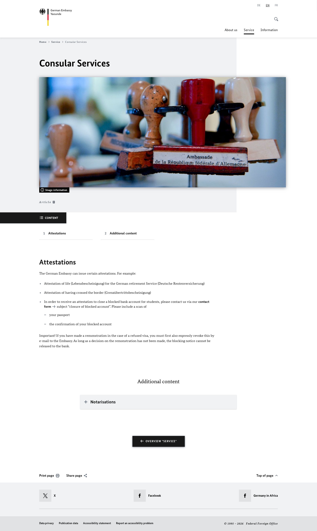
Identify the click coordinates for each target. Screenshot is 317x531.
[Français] (276, 5)
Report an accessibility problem (134, 523)
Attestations (57, 233)
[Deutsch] (259, 5)
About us (231, 30)
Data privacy (46, 523)
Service (249, 29)
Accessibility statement (97, 523)
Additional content (123, 233)
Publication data (68, 523)
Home (44, 42)
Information (269, 30)
